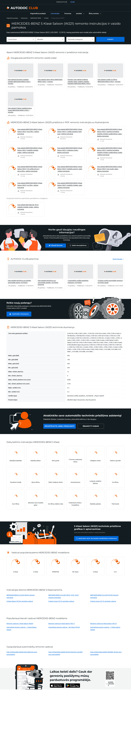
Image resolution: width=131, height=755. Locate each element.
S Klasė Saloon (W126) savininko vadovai (20, 601)
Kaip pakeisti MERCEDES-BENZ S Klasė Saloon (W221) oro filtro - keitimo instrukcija (29, 185)
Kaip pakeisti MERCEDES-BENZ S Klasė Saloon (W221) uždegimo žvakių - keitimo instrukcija (69, 150)
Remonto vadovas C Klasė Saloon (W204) (20, 624)
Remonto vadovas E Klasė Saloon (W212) (103, 624)
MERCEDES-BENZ (35, 18)
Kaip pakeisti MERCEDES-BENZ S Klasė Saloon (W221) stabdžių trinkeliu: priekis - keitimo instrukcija (29, 150)
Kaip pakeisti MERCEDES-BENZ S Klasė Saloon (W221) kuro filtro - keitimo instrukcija (29, 131)
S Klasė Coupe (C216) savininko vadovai (61, 601)
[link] (38, 14)
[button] (80, 14)
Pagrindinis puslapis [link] (12, 18)
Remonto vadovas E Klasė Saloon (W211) (61, 624)
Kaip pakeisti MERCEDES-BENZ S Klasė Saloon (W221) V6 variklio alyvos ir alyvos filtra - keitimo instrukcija (29, 169)
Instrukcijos (24, 18)
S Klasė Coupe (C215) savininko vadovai (103, 601)
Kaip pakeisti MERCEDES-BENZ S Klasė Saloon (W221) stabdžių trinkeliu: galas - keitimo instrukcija (69, 185)
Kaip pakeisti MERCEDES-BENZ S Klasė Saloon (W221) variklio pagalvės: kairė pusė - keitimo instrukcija (69, 131)
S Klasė (46, 18)
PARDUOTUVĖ (61, 2)
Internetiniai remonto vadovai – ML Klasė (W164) (64, 627)
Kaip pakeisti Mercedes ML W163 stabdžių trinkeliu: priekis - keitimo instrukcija (28, 207)
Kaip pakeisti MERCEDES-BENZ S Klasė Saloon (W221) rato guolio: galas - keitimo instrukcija (109, 169)
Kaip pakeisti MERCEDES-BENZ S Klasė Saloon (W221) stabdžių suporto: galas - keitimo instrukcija (69, 169)
